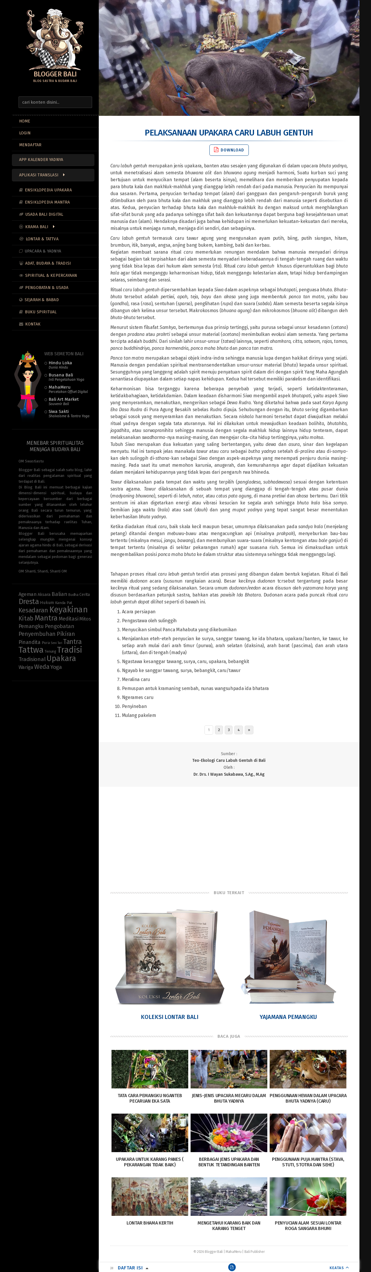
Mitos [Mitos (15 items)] (85, 619)
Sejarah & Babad (42, 299)
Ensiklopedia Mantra (47, 202)
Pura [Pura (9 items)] (46, 642)
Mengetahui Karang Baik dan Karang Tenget (229, 1225)
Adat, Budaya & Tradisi (48, 263)
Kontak (33, 324)
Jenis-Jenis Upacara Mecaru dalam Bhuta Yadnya (229, 1098)
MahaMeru (68, 389)
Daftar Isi (130, 1268)
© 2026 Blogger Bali (208, 1252)
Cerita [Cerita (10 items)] (84, 594)
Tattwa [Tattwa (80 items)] (31, 650)
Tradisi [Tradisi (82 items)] (69, 650)
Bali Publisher (254, 1252)
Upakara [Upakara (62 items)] (61, 658)
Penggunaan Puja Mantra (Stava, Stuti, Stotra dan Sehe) (308, 1161)
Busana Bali (66, 377)
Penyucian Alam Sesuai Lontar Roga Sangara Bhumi (308, 1225)
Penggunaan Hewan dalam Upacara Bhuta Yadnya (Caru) (308, 1098)
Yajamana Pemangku (288, 1016)
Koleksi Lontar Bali (169, 1016)
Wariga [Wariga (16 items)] (26, 667)
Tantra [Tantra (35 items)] (72, 642)
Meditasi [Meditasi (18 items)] (68, 619)
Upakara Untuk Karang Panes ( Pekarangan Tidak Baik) (150, 1161)
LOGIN (25, 133)
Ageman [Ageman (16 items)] (28, 594)
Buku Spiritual (41, 312)
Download (229, 150)
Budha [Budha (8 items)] (73, 594)
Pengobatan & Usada (47, 287)
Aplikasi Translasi (39, 175)
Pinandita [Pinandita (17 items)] (30, 642)
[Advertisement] (229, 833)
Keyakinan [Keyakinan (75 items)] (68, 610)
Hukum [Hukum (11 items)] (47, 602)
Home (24, 121)
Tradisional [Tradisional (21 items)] (32, 659)
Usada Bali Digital (44, 214)
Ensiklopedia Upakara (48, 190)
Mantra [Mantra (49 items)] (46, 618)
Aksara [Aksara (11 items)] (44, 594)
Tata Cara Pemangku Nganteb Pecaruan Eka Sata (150, 1098)
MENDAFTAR (30, 144)
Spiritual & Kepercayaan (51, 275)
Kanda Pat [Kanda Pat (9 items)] (63, 603)
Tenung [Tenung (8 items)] (50, 651)
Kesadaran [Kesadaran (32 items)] (33, 610)
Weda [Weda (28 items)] (41, 667)
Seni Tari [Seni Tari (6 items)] (56, 643)
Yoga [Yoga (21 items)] (56, 667)
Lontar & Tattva (42, 239)
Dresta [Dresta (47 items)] (29, 601)
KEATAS (337, 1268)
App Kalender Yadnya (41, 159)
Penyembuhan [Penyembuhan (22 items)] (37, 634)
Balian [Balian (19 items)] (59, 594)
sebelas (207, 409)
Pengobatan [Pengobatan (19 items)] (59, 626)
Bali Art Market (64, 401)
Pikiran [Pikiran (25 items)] (66, 633)
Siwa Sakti (69, 413)
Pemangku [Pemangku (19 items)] (31, 626)
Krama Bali (36, 226)
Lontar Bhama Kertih (150, 1223)
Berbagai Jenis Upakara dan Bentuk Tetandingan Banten (229, 1161)
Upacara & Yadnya (43, 251)
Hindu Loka (60, 364)
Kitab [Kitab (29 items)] (26, 618)
